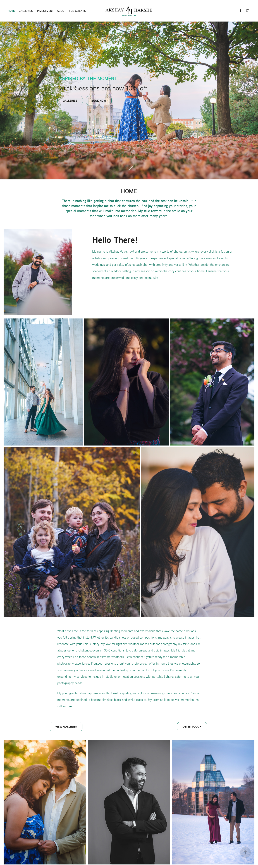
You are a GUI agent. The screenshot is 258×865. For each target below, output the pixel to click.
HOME (11, 11)
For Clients (77, 11)
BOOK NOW (98, 101)
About (61, 11)
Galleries (26, 11)
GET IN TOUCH (192, 726)
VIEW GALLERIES (66, 726)
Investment (45, 11)
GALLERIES (70, 101)
